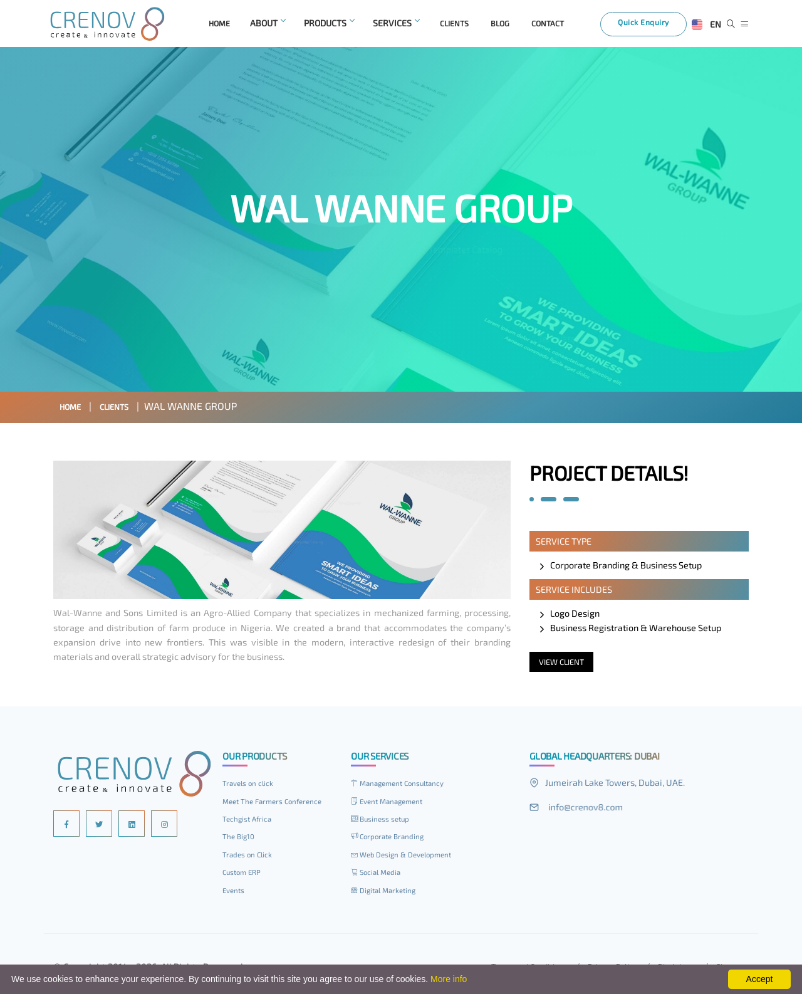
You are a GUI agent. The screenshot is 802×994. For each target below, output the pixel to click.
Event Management (392, 804)
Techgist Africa (249, 822)
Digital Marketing (387, 893)
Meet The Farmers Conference (278, 804)
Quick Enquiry (651, 26)
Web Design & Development (408, 857)
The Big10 (240, 839)
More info (448, 979)
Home (74, 409)
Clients (125, 409)
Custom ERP (244, 875)
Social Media (378, 875)
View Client (565, 664)
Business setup (384, 822)
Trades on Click (250, 857)
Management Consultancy (404, 786)
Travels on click (250, 786)
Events (235, 893)
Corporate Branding (391, 839)
